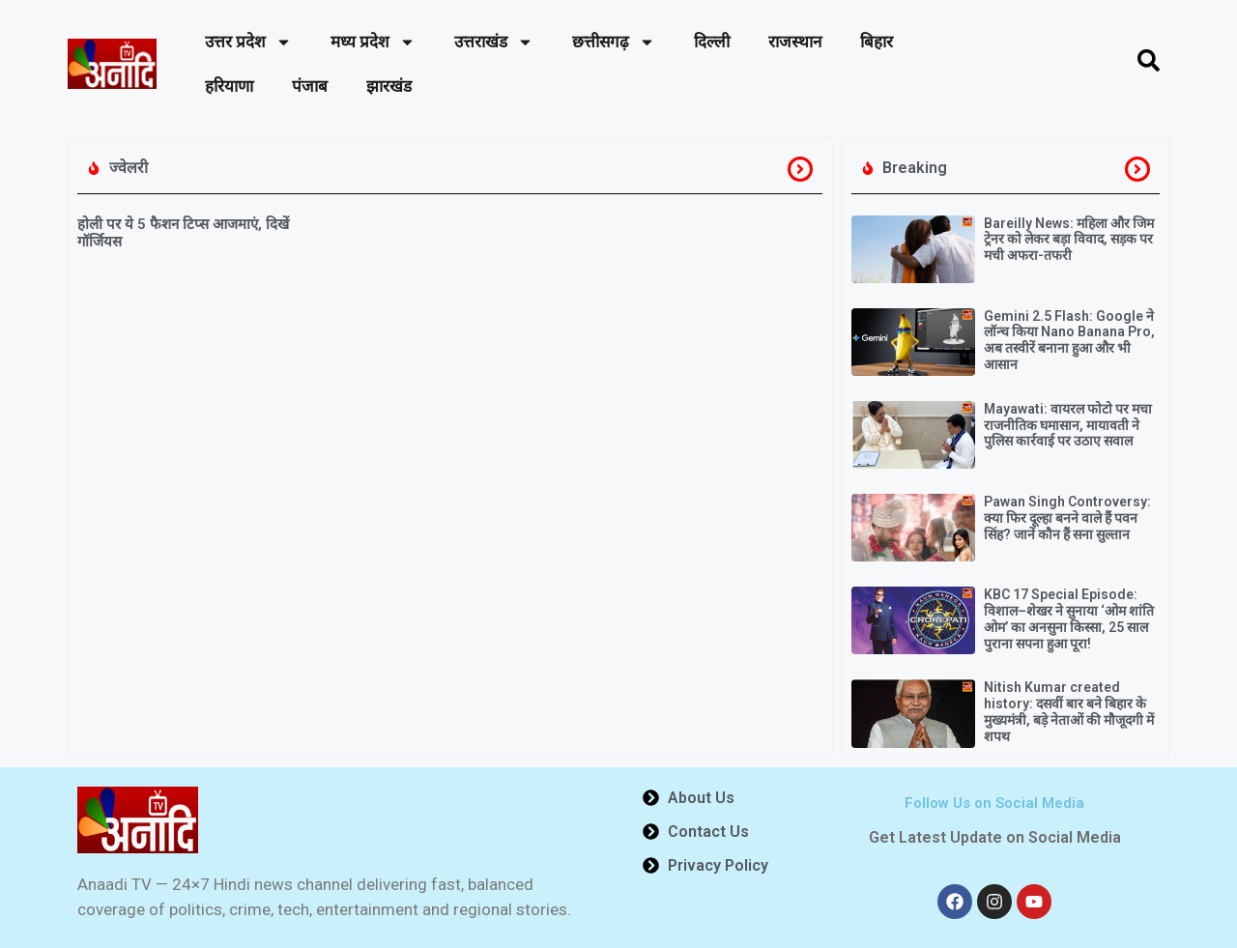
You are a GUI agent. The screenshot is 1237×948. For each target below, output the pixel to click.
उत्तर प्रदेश (248, 42)
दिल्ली (712, 41)
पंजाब (310, 86)
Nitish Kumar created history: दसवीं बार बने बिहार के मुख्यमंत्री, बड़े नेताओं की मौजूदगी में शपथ (1069, 711)
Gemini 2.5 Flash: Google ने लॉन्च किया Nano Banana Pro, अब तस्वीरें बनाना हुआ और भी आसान (1069, 340)
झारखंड (389, 86)
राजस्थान (794, 41)
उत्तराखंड (493, 42)
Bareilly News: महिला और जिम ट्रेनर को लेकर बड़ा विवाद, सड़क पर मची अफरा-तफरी (1069, 239)
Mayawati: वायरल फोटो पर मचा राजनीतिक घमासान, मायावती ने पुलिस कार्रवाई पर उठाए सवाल (1068, 425)
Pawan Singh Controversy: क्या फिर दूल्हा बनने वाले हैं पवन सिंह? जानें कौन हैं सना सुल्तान (1067, 518)
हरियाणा (229, 86)
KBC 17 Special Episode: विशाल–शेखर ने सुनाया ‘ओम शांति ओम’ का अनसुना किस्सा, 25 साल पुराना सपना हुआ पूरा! (1069, 618)
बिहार (876, 41)
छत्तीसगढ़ (613, 42)
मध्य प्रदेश (373, 42)
